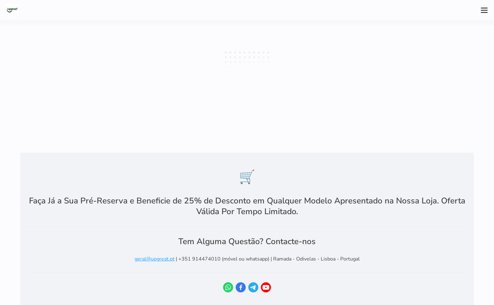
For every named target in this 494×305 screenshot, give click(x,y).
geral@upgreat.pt (155, 258)
